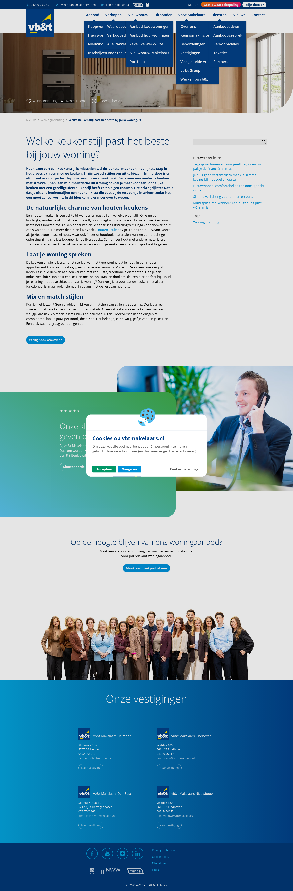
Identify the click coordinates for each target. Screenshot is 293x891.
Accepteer (104, 469)
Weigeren (129, 469)
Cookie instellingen (185, 469)
